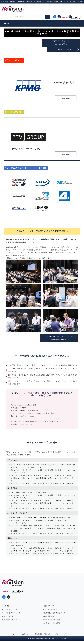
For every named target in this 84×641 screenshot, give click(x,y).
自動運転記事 (49, 616)
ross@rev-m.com (26, 416)
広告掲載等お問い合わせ (43, 634)
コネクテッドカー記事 (52, 620)
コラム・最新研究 (50, 609)
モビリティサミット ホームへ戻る (61, 42)
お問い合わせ (27, 634)
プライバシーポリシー (63, 634)
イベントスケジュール (12, 613)
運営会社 (16, 634)
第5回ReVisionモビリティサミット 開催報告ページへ (59, 337)
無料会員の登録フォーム (13, 620)
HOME (6, 606)
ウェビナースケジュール (13, 609)
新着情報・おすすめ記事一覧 (55, 613)
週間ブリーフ (49, 606)
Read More (65, 98)
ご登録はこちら (63, 49)
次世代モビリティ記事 (52, 623)
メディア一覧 (9, 616)
